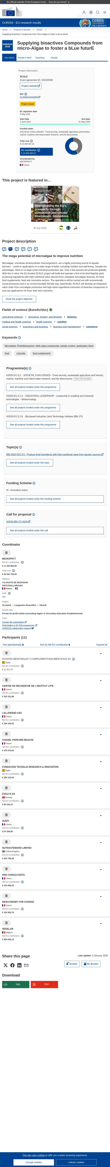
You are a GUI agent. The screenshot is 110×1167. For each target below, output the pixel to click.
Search (98, 12)
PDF (46, 980)
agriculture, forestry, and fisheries (45, 313)
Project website (29, 83)
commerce (92, 323)
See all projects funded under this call (29, 526)
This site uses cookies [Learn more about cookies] (33, 1155)
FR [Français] (23, 245)
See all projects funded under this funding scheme (35, 495)
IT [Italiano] (29, 245)
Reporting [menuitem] (40, 54)
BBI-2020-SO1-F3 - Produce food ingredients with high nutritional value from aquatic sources (53, 451)
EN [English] (10, 245)
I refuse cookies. (76, 1162)
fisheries (72, 313)
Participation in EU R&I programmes (19, 621)
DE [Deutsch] (4, 245)
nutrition (62, 318)
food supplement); (42, 349)
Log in (84, 12)
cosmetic (20, 349)
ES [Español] (17, 245)
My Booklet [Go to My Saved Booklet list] (91, 960)
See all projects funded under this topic (29, 459)
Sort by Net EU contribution (54, 641)
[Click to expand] (101, 650)
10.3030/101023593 (29, 93)
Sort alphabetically (12, 641)
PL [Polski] (36, 245)
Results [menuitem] (54, 54)
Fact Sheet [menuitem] (9, 54)
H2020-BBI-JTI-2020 (17, 518)
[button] (91, 12)
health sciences (44, 318)
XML (18, 980)
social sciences (10, 323)
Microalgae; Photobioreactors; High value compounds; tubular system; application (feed (49, 342)
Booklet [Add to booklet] (72, 959)
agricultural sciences (12, 313)
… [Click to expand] (7, 30)
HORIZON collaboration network (18, 624)
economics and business (35, 323)
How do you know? (59, 2)
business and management (67, 323)
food (7, 349)
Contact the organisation (14, 618)
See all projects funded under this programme (33, 383)
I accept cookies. (33, 1162)
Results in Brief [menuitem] (24, 54)
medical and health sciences (16, 318)
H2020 (18, 30)
